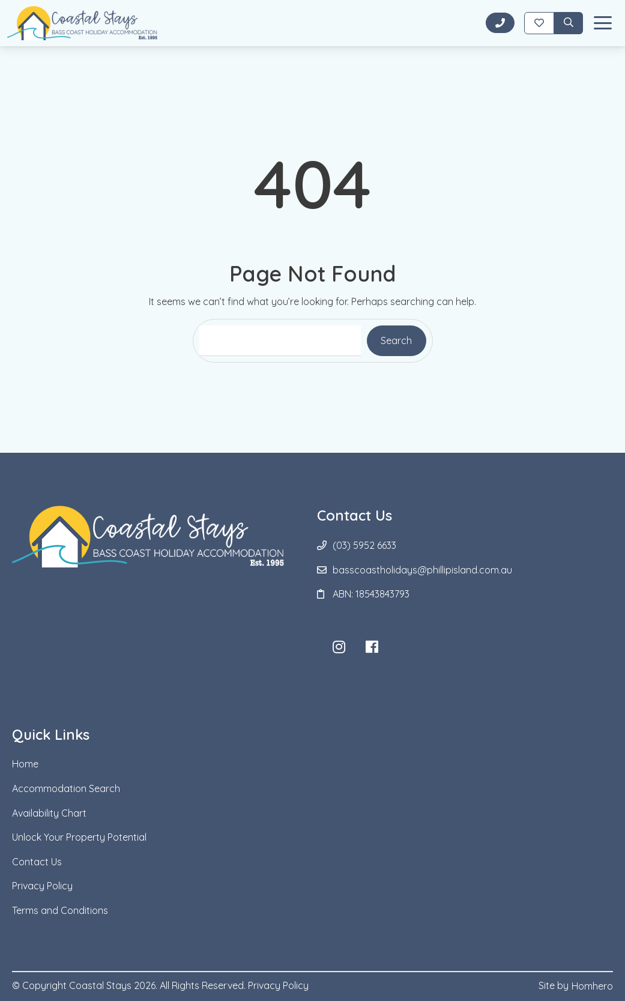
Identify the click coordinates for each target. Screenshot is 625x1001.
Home (25, 764)
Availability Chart (49, 813)
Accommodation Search (66, 788)
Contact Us (37, 862)
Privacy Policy (42, 886)
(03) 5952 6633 (364, 545)
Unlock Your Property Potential (79, 837)
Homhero (592, 986)
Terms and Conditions (60, 910)
